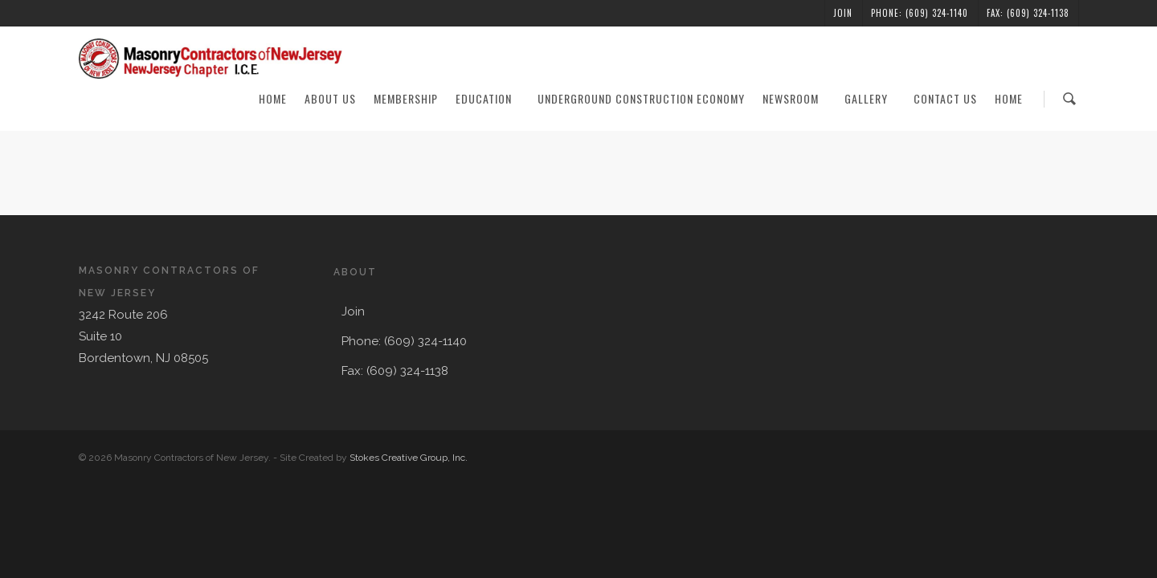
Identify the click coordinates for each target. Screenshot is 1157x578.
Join (842, 12)
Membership (406, 98)
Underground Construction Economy (641, 98)
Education (491, 98)
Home (273, 98)
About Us (330, 98)
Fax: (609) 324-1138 (1028, 12)
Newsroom (797, 98)
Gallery (873, 98)
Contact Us (945, 98)
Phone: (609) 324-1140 (919, 12)
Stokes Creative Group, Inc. (409, 457)
